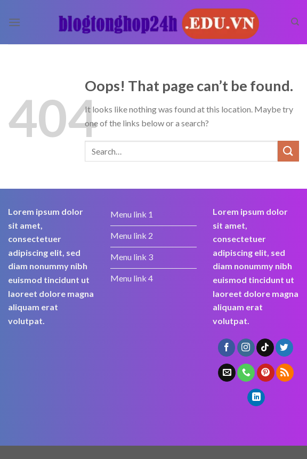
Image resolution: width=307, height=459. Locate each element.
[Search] (295, 22)
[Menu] (14, 22)
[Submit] (288, 151)
